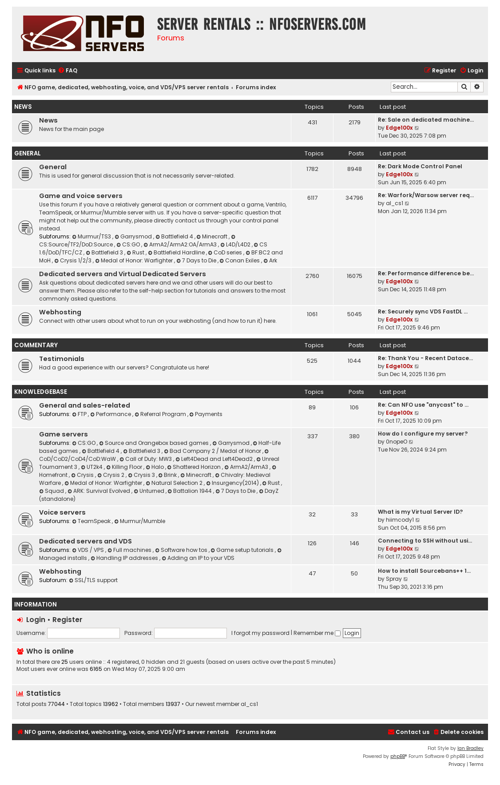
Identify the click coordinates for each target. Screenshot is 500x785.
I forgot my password (260, 633)
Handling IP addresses (125, 558)
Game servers (63, 434)
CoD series (226, 252)
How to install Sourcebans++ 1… (424, 571)
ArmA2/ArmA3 (247, 467)
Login (35, 619)
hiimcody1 (400, 519)
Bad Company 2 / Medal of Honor (213, 451)
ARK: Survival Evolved (99, 491)
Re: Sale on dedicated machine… (426, 119)
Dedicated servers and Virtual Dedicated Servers (122, 274)
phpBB (397, 756)
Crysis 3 (142, 475)
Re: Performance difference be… (426, 273)
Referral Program (161, 414)
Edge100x (399, 127)
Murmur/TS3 (92, 236)
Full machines (130, 550)
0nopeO (396, 441)
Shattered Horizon (194, 467)
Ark (270, 260)
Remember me (317, 633)
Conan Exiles (241, 260)
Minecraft (213, 236)
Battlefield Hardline (177, 252)
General (27, 153)
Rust (136, 252)
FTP (80, 414)
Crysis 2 (111, 475)
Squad (52, 491)
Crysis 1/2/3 (73, 260)
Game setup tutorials (243, 550)
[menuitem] (67, 71)
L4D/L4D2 (236, 244)
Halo (155, 467)
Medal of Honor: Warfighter (134, 260)
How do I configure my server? (423, 433)
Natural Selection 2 (175, 483)
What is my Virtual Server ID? (420, 511)
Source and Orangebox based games (154, 443)
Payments (206, 414)
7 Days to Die (197, 260)
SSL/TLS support (93, 580)
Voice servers (62, 512)
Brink (169, 475)
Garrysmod (134, 236)
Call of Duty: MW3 (146, 459)
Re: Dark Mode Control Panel (420, 166)
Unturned (150, 491)
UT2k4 (92, 467)
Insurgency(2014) (233, 483)
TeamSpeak (92, 521)
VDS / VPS (88, 550)
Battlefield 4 (174, 236)
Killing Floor (124, 467)
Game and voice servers (81, 195)
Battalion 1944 (191, 491)
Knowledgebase (40, 392)
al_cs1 (394, 203)
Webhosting (60, 312)
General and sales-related (84, 405)
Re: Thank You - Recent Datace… (425, 358)
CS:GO (128, 244)
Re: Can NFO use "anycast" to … (423, 404)
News (23, 107)
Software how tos (182, 550)
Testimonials (61, 358)
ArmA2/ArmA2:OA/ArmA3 (180, 244)
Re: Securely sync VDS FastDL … (423, 311)
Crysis (83, 475)
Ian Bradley (470, 748)
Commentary (36, 345)
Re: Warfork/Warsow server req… (426, 195)
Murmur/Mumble (139, 521)
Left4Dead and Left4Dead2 (214, 459)
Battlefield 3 (105, 252)
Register (67, 619)
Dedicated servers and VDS (85, 541)
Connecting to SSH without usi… (425, 540)
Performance (111, 414)
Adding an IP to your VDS (198, 558)
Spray (394, 579)
